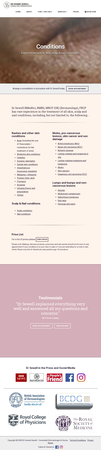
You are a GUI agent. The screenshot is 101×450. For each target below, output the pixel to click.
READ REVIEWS (62, 326)
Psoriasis (21, 181)
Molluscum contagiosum (69, 194)
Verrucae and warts (66, 204)
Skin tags (62, 200)
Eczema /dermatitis (26, 161)
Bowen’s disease (65, 150)
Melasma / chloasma (26, 174)
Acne (19, 140)
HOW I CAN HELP (45, 12)
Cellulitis (21, 157)
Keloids (61, 190)
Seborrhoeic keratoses (68, 197)
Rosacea (21, 185)
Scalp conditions (24, 210)
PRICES (76, 12)
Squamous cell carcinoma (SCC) (72, 174)
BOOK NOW (90, 12)
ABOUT (29, 12)
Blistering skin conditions (28, 154)
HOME (18, 12)
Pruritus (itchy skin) (26, 178)
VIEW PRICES (42, 239)
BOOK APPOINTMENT (77, 89)
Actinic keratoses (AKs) (68, 143)
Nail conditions (24, 214)
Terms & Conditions (78, 440)
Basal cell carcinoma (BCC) (70, 147)
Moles (61, 167)
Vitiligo (20, 195)
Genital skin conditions (27, 164)
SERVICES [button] (62, 12)
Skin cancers (63, 171)
